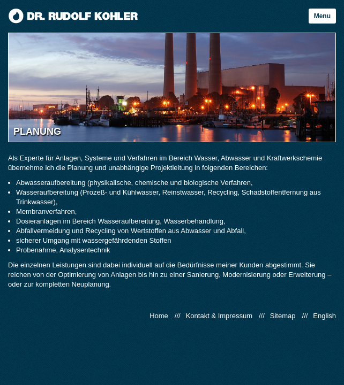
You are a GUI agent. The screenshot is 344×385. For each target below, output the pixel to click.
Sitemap (283, 316)
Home (158, 316)
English (324, 316)
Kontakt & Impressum (219, 316)
